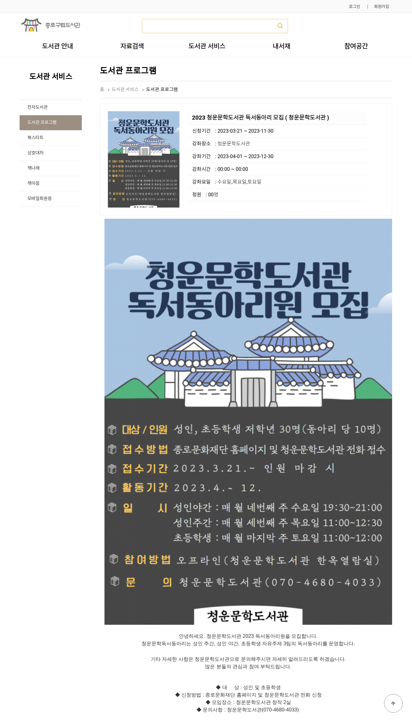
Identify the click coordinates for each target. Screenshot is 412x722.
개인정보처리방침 (307, 703)
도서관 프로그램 (42, 122)
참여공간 (356, 46)
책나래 (33, 168)
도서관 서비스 (206, 46)
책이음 (33, 183)
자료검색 (132, 46)
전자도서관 (37, 107)
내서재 (281, 46)
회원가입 (381, 6)
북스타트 (35, 137)
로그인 (354, 6)
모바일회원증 (39, 198)
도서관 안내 (57, 46)
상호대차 (35, 153)
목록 (382, 589)
